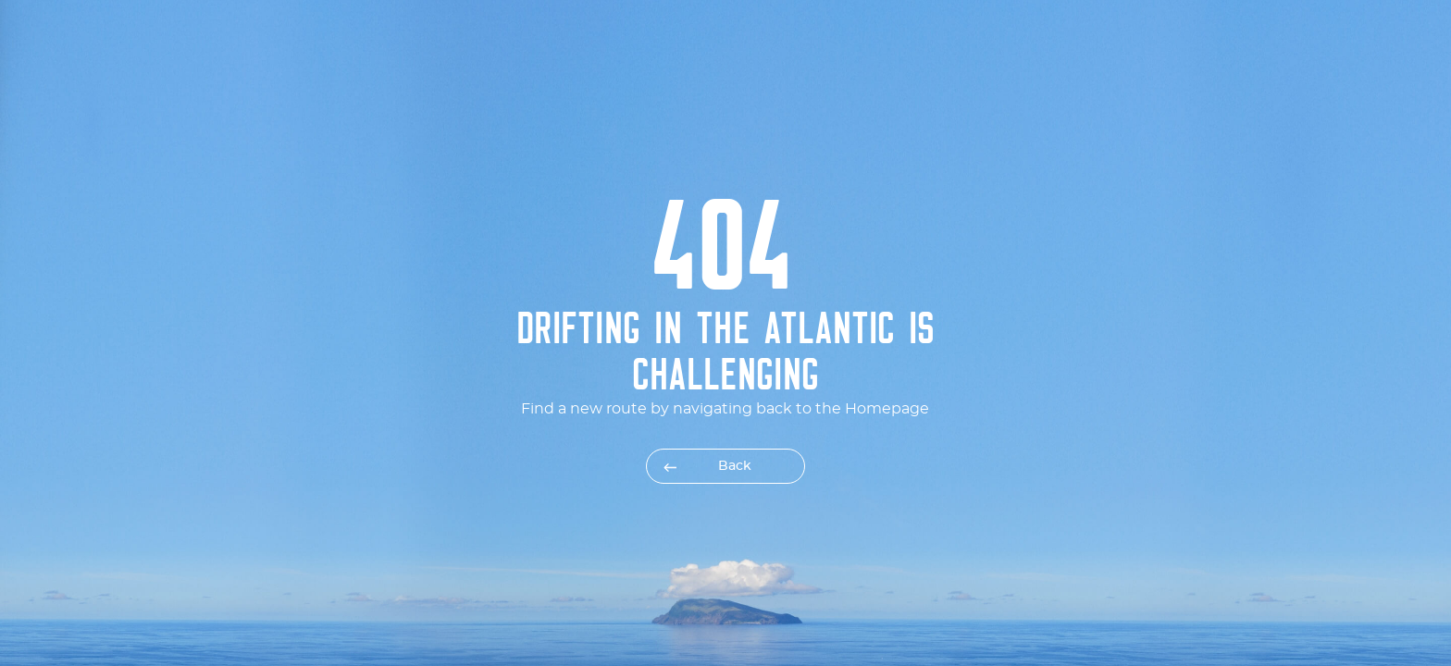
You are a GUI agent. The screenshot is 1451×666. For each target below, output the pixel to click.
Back (734, 466)
